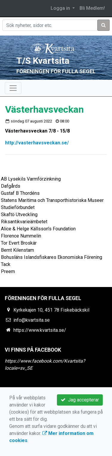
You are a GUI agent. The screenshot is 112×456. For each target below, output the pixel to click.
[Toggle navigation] (13, 88)
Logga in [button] (61, 8)
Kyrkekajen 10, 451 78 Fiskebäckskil (51, 310)
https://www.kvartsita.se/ (39, 330)
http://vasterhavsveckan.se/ (37, 143)
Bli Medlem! (92, 8)
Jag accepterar (80, 400)
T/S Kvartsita (42, 60)
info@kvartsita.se (31, 320)
